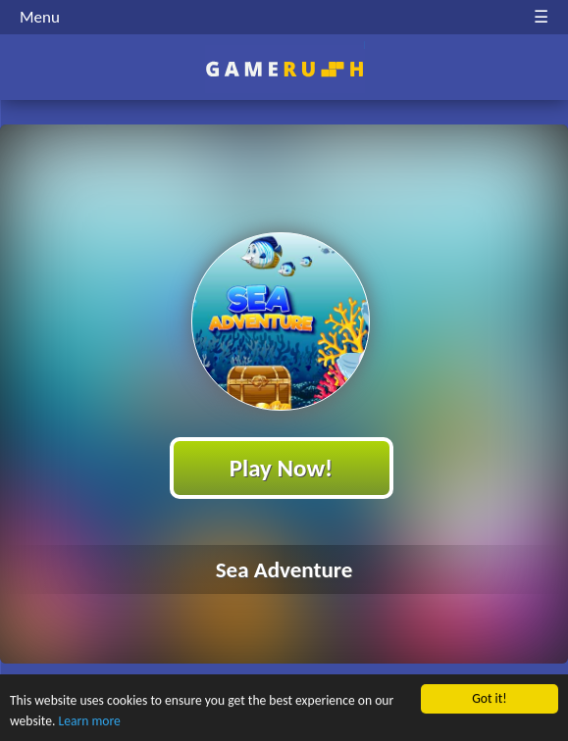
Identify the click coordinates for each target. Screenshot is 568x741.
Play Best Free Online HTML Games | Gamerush (284, 69)
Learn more (90, 721)
